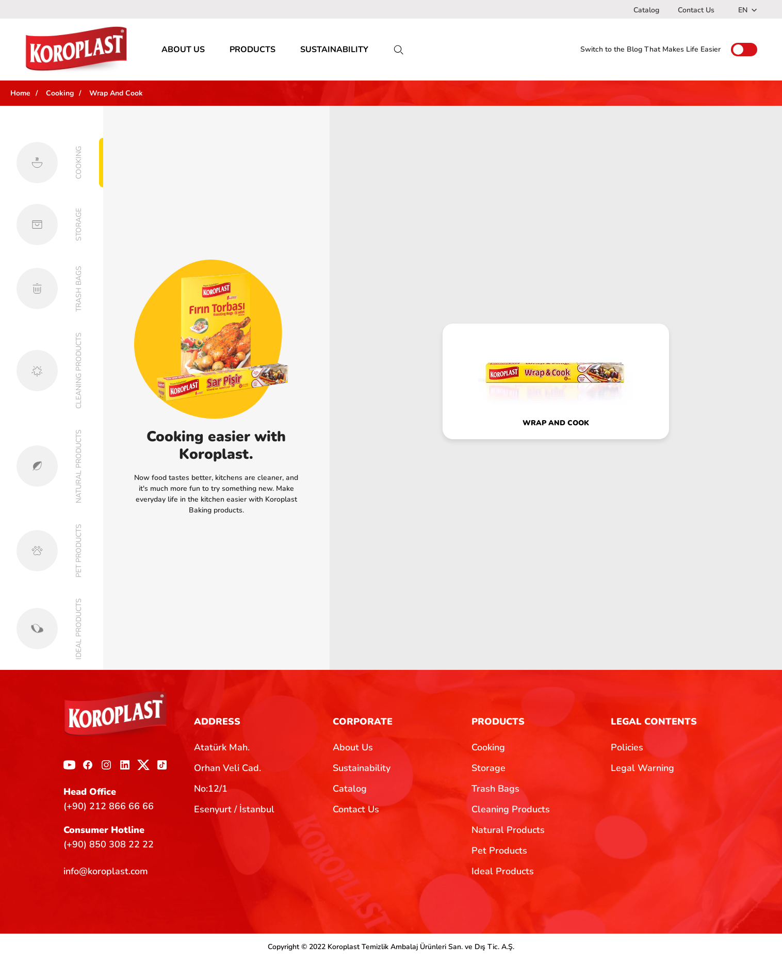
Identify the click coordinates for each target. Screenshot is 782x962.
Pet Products (499, 853)
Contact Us (696, 10)
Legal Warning (642, 770)
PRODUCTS (252, 51)
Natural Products (508, 832)
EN (747, 10)
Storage (488, 770)
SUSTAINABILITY (334, 51)
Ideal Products (502, 874)
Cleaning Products (510, 812)
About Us (353, 750)
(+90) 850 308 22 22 (108, 846)
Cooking (488, 750)
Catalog (646, 10)
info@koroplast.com (105, 874)
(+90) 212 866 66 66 (108, 808)
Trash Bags (495, 791)
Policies (627, 750)
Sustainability (361, 770)
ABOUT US (183, 51)
